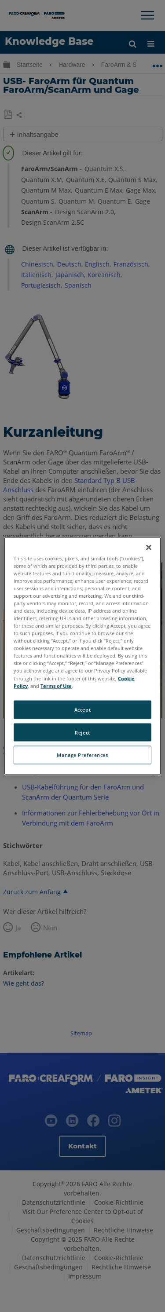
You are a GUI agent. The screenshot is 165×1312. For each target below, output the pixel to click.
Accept (82, 709)
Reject (82, 732)
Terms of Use (56, 685)
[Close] (148, 547)
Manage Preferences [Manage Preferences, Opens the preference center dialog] (82, 755)
